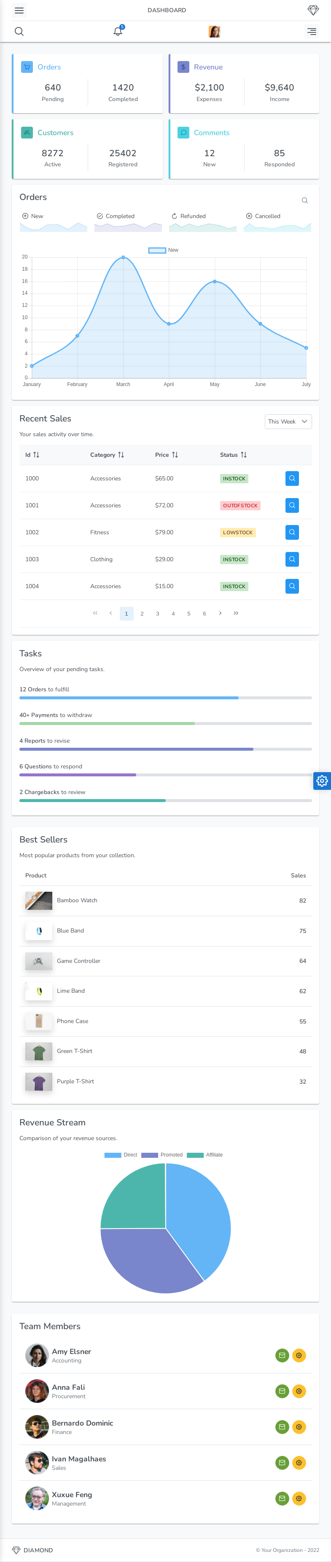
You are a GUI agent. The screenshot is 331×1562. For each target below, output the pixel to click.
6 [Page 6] (204, 613)
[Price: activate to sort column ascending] (181, 455)
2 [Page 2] (141, 613)
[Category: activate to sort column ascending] (116, 455)
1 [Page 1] (126, 613)
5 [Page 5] (188, 613)
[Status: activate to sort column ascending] (246, 455)
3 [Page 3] (157, 613)
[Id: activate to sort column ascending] (51, 455)
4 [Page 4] (173, 613)
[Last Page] (236, 614)
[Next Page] (220, 614)
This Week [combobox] (282, 422)
